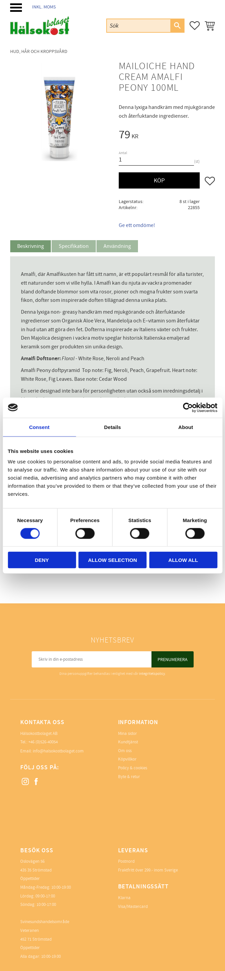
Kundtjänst (128, 742)
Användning (117, 246)
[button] (16, 7)
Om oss (125, 750)
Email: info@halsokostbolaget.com (52, 751)
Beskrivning (30, 246)
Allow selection (112, 560)
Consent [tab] (39, 427)
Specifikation (74, 246)
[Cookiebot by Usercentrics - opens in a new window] (187, 407)
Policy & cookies (132, 768)
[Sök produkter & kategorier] (138, 25)
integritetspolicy (152, 673)
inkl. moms (44, 7)
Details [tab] (112, 427)
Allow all (183, 560)
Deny (42, 560)
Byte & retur (129, 776)
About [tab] (185, 427)
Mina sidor (127, 733)
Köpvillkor (127, 759)
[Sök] (177, 25)
